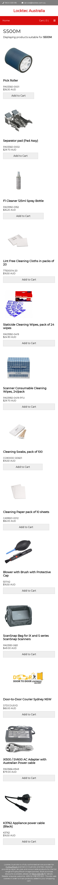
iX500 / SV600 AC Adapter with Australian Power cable (24, 761)
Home (6, 20)
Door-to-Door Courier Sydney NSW (27, 699)
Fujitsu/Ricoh (12, 867)
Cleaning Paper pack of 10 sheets (26, 512)
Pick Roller (10, 80)
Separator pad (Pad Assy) (20, 140)
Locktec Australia (29, 11)
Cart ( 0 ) (44, 20)
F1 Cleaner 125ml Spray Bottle (23, 201)
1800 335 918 (9, 3)
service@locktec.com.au (34, 3)
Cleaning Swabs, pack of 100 (23, 452)
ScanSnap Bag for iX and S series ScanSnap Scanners (26, 637)
